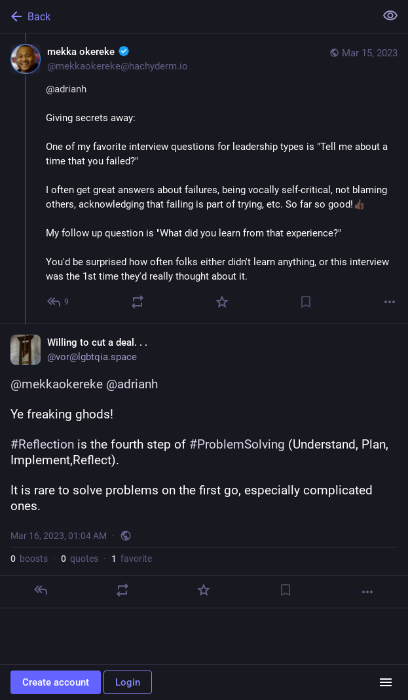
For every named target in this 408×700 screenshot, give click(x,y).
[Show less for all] (390, 15)
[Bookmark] (306, 302)
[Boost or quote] (137, 302)
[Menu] (386, 682)
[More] (390, 302)
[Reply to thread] (58, 302)
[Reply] (40, 590)
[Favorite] (222, 302)
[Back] (186, 16)
